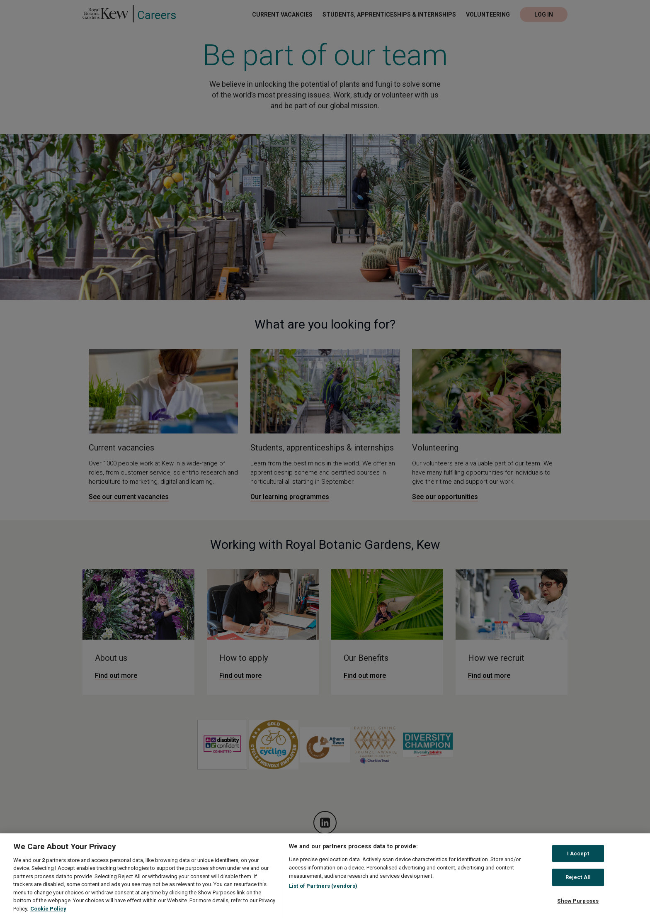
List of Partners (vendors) (323, 891)
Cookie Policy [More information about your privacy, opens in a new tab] (48, 914)
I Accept (578, 859)
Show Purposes (578, 906)
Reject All (578, 882)
